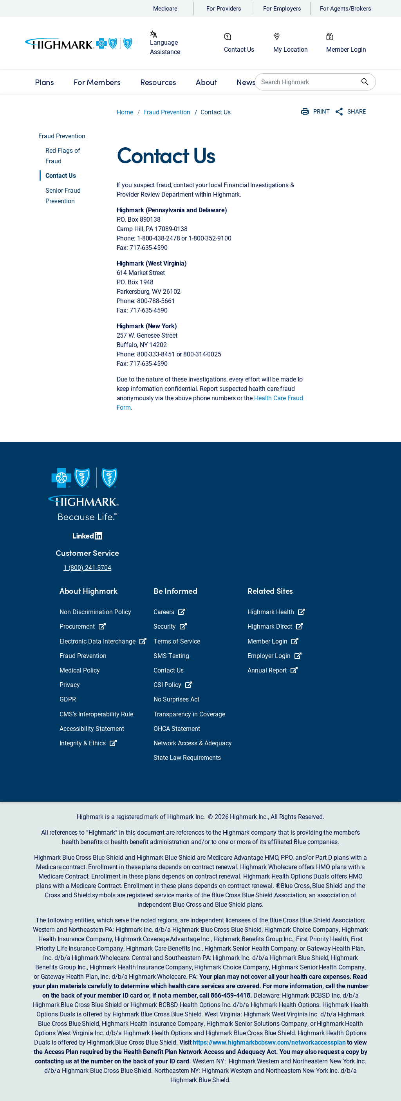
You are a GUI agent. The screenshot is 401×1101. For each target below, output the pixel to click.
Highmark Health (276, 611)
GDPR (68, 699)
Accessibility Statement (92, 728)
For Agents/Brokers (345, 8)
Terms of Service (177, 641)
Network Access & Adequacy (193, 743)
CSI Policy (173, 684)
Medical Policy (80, 670)
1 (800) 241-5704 (87, 567)
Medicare (165, 8)
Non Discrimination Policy (95, 611)
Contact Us (239, 49)
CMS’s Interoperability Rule (96, 714)
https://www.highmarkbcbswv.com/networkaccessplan (269, 1042)
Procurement (83, 626)
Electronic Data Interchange (103, 641)
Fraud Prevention (166, 112)
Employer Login (274, 655)
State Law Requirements (187, 757)
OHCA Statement (177, 728)
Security (170, 626)
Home (125, 112)
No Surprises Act (176, 699)
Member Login (346, 49)
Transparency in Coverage (189, 714)
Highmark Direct (275, 626)
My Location (290, 49)
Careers (169, 611)
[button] (74, 155)
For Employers (282, 8)
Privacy (70, 684)
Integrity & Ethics (88, 743)
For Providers (223, 8)
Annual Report (272, 670)
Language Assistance (165, 47)
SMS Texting (171, 655)
